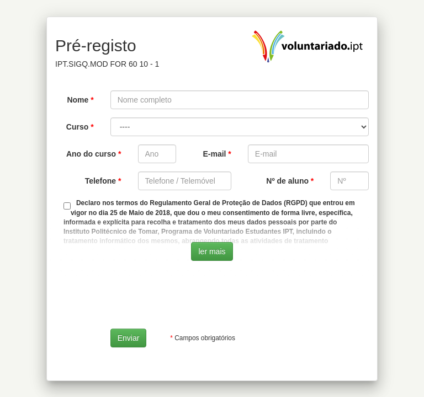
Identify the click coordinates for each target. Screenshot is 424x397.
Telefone (100, 180)
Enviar (129, 338)
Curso (77, 126)
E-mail (214, 153)
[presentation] (194, 298)
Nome (77, 99)
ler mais (211, 251)
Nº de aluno (287, 180)
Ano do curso (91, 153)
